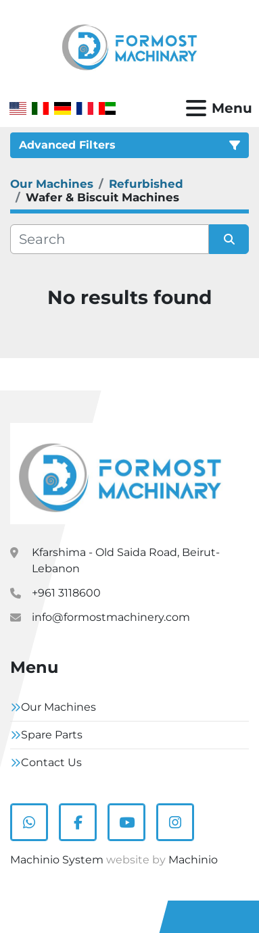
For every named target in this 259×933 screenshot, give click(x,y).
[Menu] (196, 108)
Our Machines (58, 707)
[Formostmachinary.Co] (120, 472)
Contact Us (51, 762)
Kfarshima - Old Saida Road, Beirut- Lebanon (126, 560)
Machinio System (56, 859)
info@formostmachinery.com (111, 617)
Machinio (193, 859)
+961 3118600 (66, 592)
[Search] (109, 239)
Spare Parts (52, 734)
